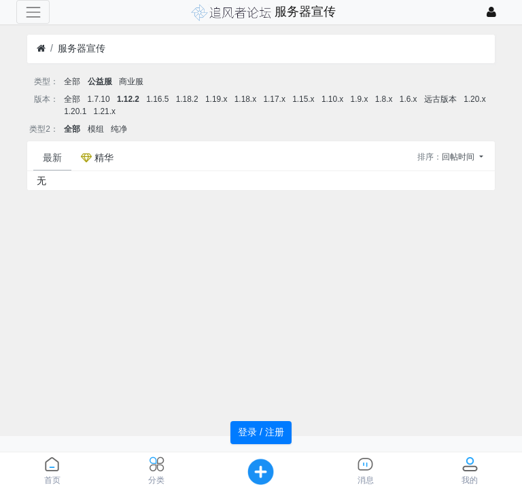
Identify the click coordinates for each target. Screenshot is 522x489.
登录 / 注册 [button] (261, 432)
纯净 (119, 129)
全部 (72, 81)
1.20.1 (75, 111)
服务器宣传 (81, 48)
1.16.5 (157, 99)
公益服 (100, 81)
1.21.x (105, 111)
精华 (97, 157)
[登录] (491, 12)
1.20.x (474, 99)
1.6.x (408, 99)
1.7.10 (99, 99)
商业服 (131, 81)
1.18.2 (187, 99)
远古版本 (440, 99)
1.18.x (245, 99)
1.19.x (216, 99)
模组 (96, 129)
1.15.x (303, 99)
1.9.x (359, 99)
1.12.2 (128, 99)
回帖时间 (459, 157)
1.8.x (384, 99)
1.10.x (332, 99)
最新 (52, 157)
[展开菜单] (33, 12)
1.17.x (274, 99)
